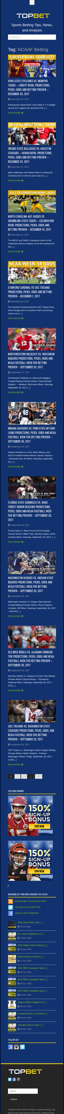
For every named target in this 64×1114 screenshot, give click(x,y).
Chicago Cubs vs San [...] (30, 1025)
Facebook (14, 1079)
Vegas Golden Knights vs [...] (32, 1002)
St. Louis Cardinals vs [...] (30, 934)
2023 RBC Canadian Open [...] (33, 968)
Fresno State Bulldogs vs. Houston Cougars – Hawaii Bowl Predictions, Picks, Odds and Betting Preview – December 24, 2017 (30, 155)
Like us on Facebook (26, 913)
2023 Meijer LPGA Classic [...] (32, 945)
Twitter (10, 1079)
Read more (14, 113)
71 (38, 776)
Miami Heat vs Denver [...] (30, 956)
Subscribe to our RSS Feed (30, 901)
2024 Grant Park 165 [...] (30, 922)
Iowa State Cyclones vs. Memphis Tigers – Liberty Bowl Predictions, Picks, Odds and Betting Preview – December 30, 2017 (29, 87)
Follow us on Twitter (27, 907)
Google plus (18, 1079)
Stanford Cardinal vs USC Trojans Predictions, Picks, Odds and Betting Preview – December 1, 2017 (30, 291)
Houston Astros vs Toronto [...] (33, 1013)
